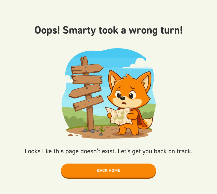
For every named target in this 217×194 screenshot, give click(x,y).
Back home (108, 170)
